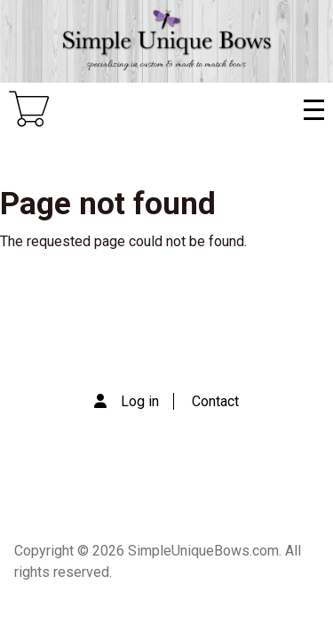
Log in (140, 401)
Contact (215, 401)
